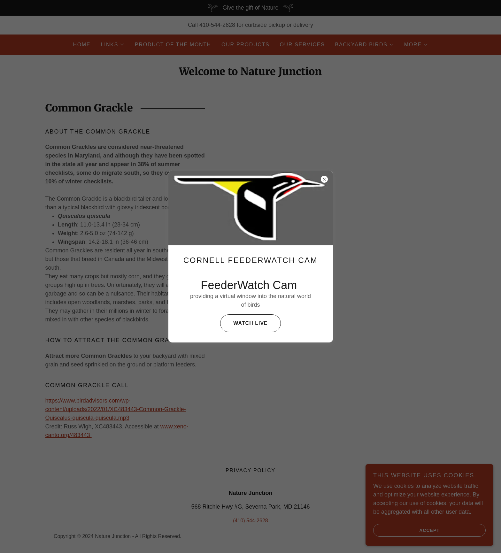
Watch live (243, 323)
